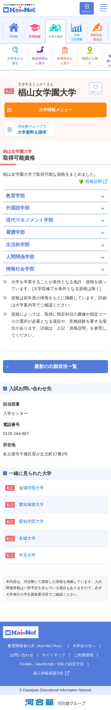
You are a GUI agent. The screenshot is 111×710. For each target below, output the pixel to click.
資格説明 (93, 181)
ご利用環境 (83, 655)
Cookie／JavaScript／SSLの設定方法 (52, 664)
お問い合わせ (21, 655)
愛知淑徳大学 (31, 504)
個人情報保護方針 (48, 673)
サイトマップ (53, 655)
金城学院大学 (31, 487)
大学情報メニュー (55, 109)
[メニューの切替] (103, 8)
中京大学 (27, 555)
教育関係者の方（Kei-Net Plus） (36, 646)
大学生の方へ (84, 646)
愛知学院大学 (31, 521)
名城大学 (27, 538)
